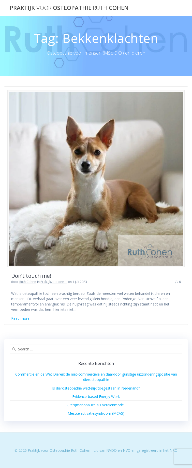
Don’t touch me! (31, 275)
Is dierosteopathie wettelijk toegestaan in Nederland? (96, 388)
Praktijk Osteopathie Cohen (69, 8)
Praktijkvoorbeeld (53, 282)
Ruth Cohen (27, 282)
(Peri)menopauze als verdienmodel (96, 404)
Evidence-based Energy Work (96, 396)
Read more (20, 318)
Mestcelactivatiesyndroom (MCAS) (96, 413)
